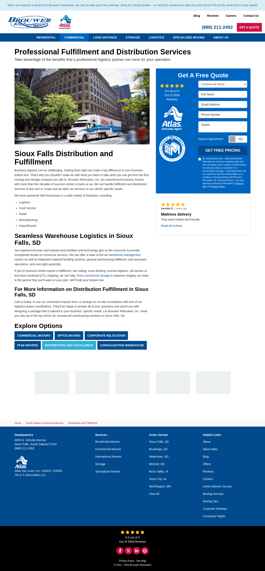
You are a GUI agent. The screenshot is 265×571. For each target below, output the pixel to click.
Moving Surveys (213, 493)
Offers (207, 464)
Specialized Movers (107, 471)
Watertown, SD (159, 456)
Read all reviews (171, 225)
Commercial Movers (34, 335)
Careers (231, 15)
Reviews (213, 15)
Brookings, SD (158, 449)
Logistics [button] (156, 37)
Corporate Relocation (106, 335)
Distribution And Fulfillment (69, 345)
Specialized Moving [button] (189, 37)
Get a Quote (249, 27)
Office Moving (69, 335)
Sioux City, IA (157, 479)
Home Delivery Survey (217, 486)
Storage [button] (133, 37)
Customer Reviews (215, 508)
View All (154, 493)
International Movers (108, 456)
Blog (197, 15)
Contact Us (251, 15)
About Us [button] (221, 37)
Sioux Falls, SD (159, 441)
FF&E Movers (27, 345)
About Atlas (210, 449)
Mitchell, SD (157, 464)
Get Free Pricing (222, 150)
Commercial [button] (74, 37)
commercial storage (97, 275)
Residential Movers (107, 441)
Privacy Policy (218, 186)
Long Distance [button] (105, 37)
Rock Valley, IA (158, 471)
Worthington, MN (160, 486)
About (207, 441)
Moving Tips (210, 501)
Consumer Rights (214, 516)
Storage (100, 464)
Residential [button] (46, 37)
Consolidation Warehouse (122, 345)
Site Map (141, 560)
